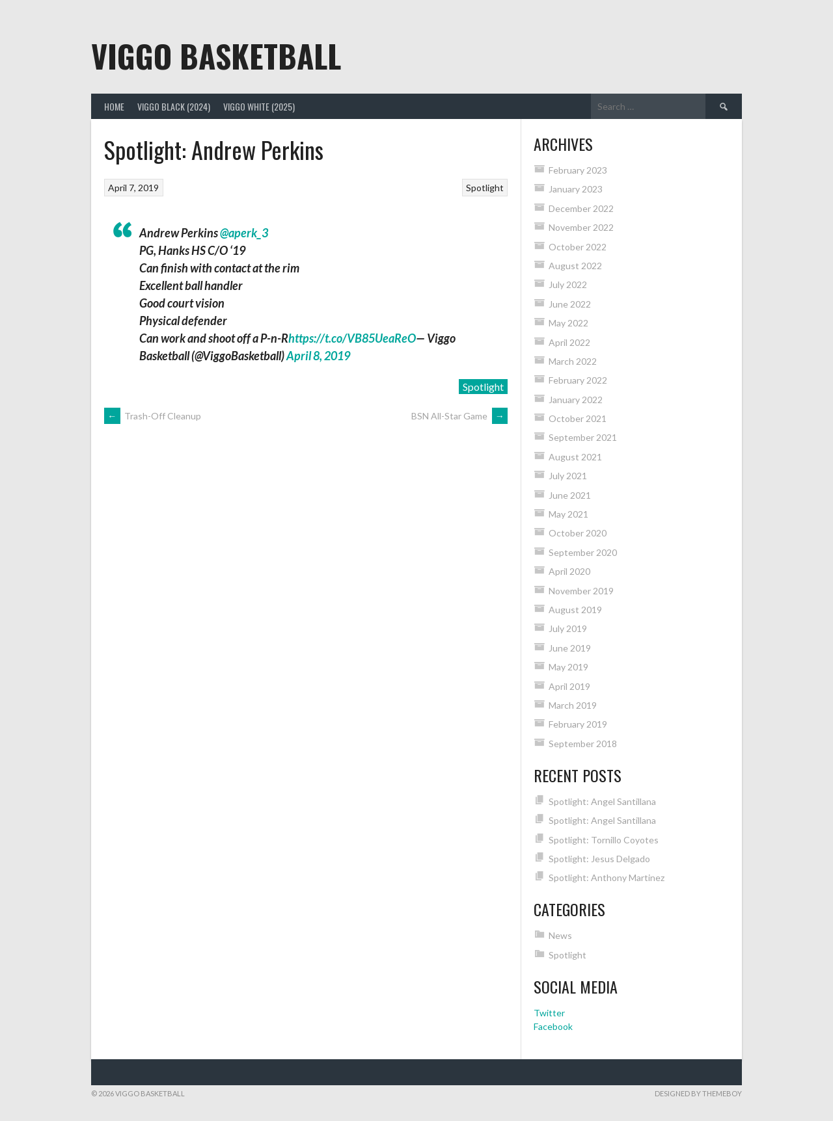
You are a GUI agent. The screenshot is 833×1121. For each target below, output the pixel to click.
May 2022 (568, 322)
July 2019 (568, 628)
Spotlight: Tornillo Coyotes (604, 839)
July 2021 (568, 475)
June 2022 (570, 304)
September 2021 (583, 437)
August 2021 (575, 456)
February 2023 (578, 170)
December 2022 (581, 208)
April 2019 (569, 686)
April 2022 (569, 342)
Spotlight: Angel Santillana (602, 801)
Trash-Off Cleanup (152, 415)
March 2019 (573, 705)
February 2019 (578, 724)
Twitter (549, 1012)
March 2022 (573, 361)
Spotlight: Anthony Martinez (606, 877)
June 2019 (570, 647)
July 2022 (568, 284)
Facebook (553, 1026)
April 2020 (569, 571)
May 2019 (568, 666)
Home (114, 106)
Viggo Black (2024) (173, 106)
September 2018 (583, 743)
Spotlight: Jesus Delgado (599, 858)
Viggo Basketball (216, 56)
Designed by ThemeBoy (698, 1093)
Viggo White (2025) (259, 106)
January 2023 (576, 188)
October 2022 (578, 246)
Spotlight (485, 187)
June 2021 (570, 495)
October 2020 (578, 532)
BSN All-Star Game (459, 415)
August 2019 (575, 609)
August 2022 (575, 265)
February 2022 (578, 380)
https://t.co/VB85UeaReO (352, 338)
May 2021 (568, 514)
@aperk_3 (244, 233)
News (560, 935)
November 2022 (581, 227)
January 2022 (576, 399)
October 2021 (578, 418)
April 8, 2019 (318, 356)
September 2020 (583, 552)
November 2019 (581, 590)
